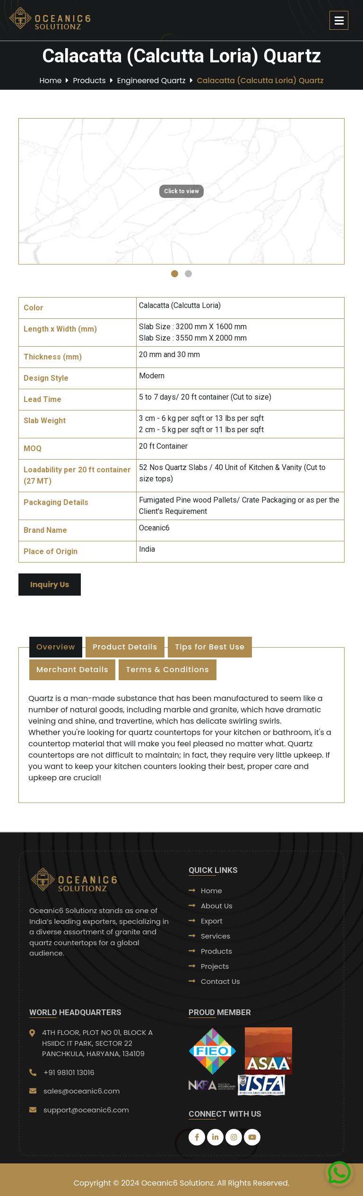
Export (212, 921)
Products (87, 80)
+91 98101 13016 (69, 1072)
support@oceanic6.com (86, 1110)
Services (215, 936)
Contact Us (220, 981)
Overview (55, 646)
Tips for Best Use (210, 646)
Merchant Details (72, 669)
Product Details (125, 646)
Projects (215, 966)
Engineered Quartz (151, 80)
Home (48, 80)
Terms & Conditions (167, 669)
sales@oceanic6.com (81, 1091)
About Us (217, 906)
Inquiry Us (49, 584)
